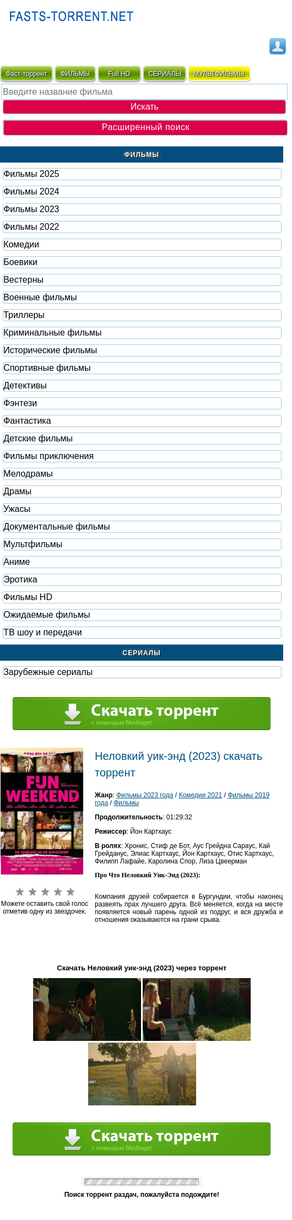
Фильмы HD (27, 597)
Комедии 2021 (200, 795)
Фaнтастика (27, 420)
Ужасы (16, 509)
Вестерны (23, 279)
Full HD (119, 74)
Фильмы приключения (48, 456)
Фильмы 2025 (31, 174)
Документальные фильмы (56, 526)
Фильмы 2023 (31, 209)
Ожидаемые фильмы (46, 614)
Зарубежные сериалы (48, 672)
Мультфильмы (32, 544)
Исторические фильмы (50, 350)
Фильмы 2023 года (145, 795)
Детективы (25, 385)
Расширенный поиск (146, 127)
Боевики (20, 262)
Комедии (21, 244)
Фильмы (126, 803)
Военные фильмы (40, 297)
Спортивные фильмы (46, 368)
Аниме (16, 561)
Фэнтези (20, 403)
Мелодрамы (28, 473)
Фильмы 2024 (31, 191)
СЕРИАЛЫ (164, 74)
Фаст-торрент (26, 74)
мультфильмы (219, 74)
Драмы (17, 491)
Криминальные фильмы (52, 332)
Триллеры (24, 315)
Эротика (20, 579)
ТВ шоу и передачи (42, 632)
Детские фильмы (38, 438)
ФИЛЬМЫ (75, 74)
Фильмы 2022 (31, 226)
